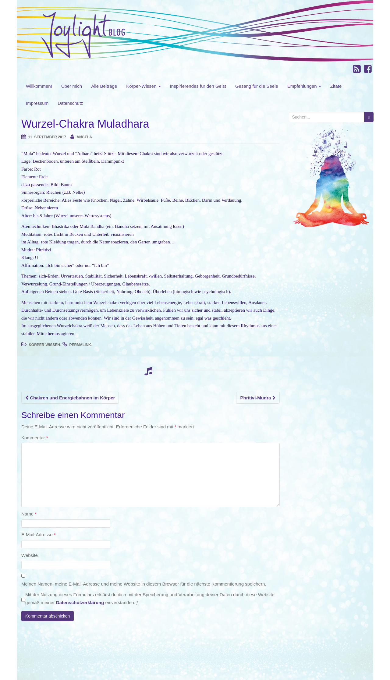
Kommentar (34, 437)
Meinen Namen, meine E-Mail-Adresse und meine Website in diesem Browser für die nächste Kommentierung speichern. (143, 583)
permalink (80, 345)
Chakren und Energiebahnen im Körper (70, 397)
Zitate (336, 86)
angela (84, 137)
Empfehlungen (304, 86)
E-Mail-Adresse (38, 534)
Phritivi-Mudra (257, 397)
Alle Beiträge (104, 86)
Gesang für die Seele (256, 86)
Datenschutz (70, 103)
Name (29, 513)
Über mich (71, 86)
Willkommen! (39, 86)
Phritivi (43, 249)
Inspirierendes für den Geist (198, 86)
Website (29, 555)
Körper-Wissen (143, 86)
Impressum (37, 103)
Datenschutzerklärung (80, 602)
